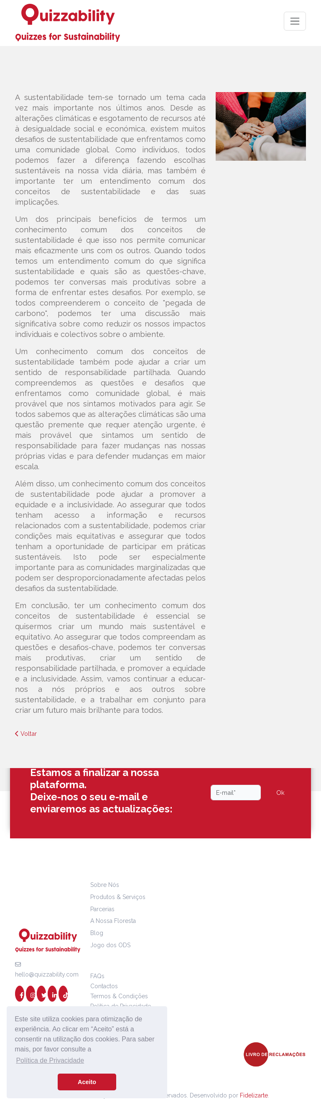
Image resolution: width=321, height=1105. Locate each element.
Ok (280, 792)
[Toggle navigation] (295, 21)
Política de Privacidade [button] (50, 1060)
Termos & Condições (119, 996)
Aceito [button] (87, 1082)
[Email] (236, 792)
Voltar (26, 733)
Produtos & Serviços (117, 897)
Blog (96, 933)
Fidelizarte (254, 1095)
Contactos (104, 986)
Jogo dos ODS (110, 945)
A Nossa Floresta (113, 920)
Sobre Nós (104, 884)
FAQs (97, 976)
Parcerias (102, 909)
